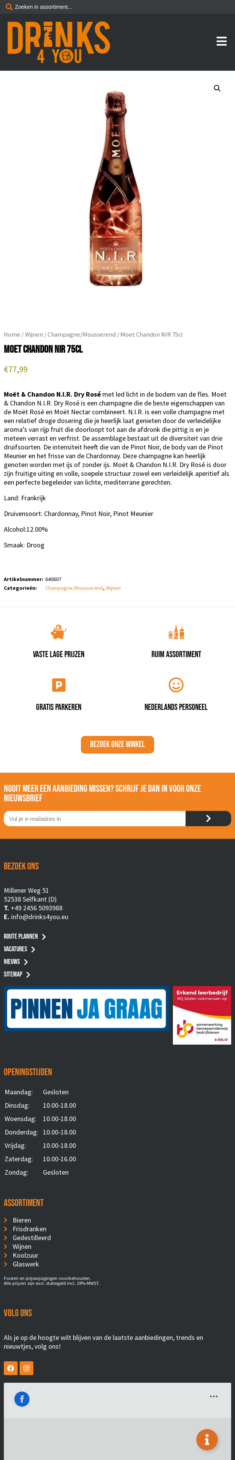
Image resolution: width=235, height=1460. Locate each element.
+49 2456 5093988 (36, 907)
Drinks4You (35, 1394)
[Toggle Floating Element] (207, 1439)
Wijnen (34, 334)
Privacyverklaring (118, 1442)
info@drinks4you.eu (39, 916)
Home (12, 334)
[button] (217, 88)
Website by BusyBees (117, 1451)
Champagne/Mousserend (82, 334)
